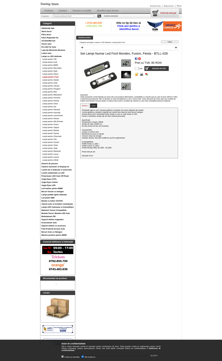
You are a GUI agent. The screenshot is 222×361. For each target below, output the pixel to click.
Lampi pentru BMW (50, 65)
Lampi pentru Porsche (51, 98)
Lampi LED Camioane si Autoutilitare (57, 207)
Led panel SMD (48, 198)
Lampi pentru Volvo (50, 104)
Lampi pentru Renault (51, 110)
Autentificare (155, 6)
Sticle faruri (46, 31)
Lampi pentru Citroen (50, 86)
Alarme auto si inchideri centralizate (57, 204)
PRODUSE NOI (47, 28)
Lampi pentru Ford (50, 77)
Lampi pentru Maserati (51, 151)
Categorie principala (86, 42)
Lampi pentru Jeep (50, 148)
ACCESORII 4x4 (48, 41)
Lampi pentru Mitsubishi (52, 95)
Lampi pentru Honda (50, 101)
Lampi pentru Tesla (50, 145)
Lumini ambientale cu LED (53, 173)
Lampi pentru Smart (50, 124)
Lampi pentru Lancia (50, 157)
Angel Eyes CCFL (49, 179)
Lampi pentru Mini (49, 92)
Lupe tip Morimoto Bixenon (53, 50)
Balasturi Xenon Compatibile (54, 210)
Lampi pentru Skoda (50, 80)
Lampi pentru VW (49, 59)
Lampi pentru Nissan (50, 118)
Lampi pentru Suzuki (50, 142)
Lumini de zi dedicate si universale (56, 170)
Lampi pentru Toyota (50, 133)
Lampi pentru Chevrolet (51, 136)
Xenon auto (46, 44)
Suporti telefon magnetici (52, 219)
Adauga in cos (159, 69)
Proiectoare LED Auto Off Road (55, 176)
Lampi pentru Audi (49, 62)
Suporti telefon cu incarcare (53, 226)
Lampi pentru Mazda (50, 130)
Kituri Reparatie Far (50, 38)
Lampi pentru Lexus (50, 154)
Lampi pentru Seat (49, 83)
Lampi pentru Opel (49, 71)
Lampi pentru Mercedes (52, 68)
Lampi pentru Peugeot (51, 89)
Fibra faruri (46, 34)
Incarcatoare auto (49, 223)
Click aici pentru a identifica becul (129, 27)
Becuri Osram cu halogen (52, 191)
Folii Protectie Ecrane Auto (53, 229)
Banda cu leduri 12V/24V (52, 201)
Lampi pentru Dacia (50, 74)
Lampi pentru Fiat (49, 139)
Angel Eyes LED (48, 185)
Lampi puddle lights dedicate (54, 195)
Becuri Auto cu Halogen (51, 232)
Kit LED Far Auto (48, 47)
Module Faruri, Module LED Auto (55, 213)
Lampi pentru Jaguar (50, 127)
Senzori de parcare (49, 163)
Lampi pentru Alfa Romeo (52, 121)
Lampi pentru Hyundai (51, 112)
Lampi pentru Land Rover (52, 115)
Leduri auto (46, 53)
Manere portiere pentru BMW (54, 235)
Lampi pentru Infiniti (50, 160)
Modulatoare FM (48, 216)
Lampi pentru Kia (49, 107)
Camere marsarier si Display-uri (55, 167)
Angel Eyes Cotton (49, 182)
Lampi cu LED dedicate (51, 56)
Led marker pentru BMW (52, 188)
